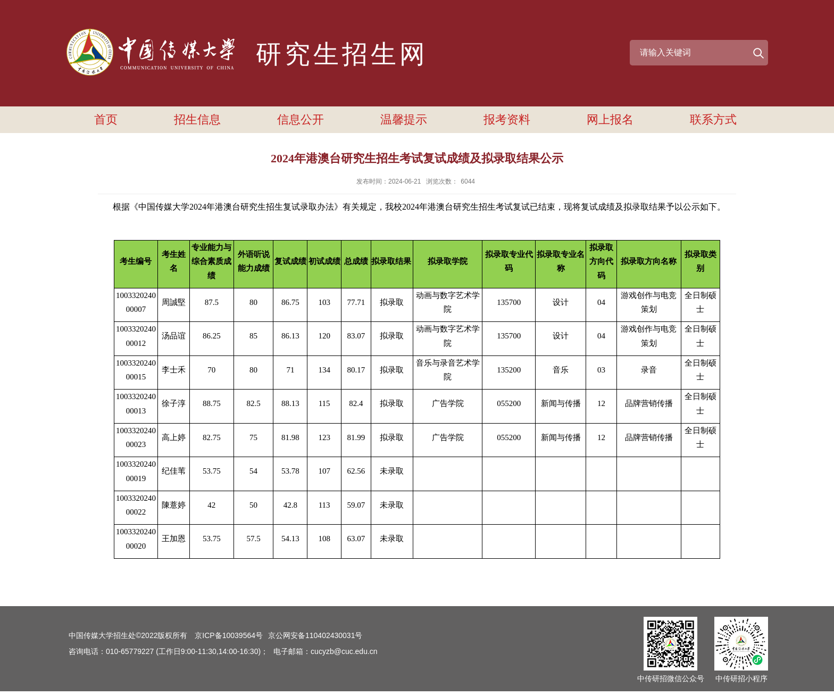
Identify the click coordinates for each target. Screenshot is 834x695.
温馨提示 (403, 119)
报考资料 (506, 119)
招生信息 (197, 119)
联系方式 (713, 119)
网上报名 (610, 119)
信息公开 (300, 119)
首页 (106, 119)
